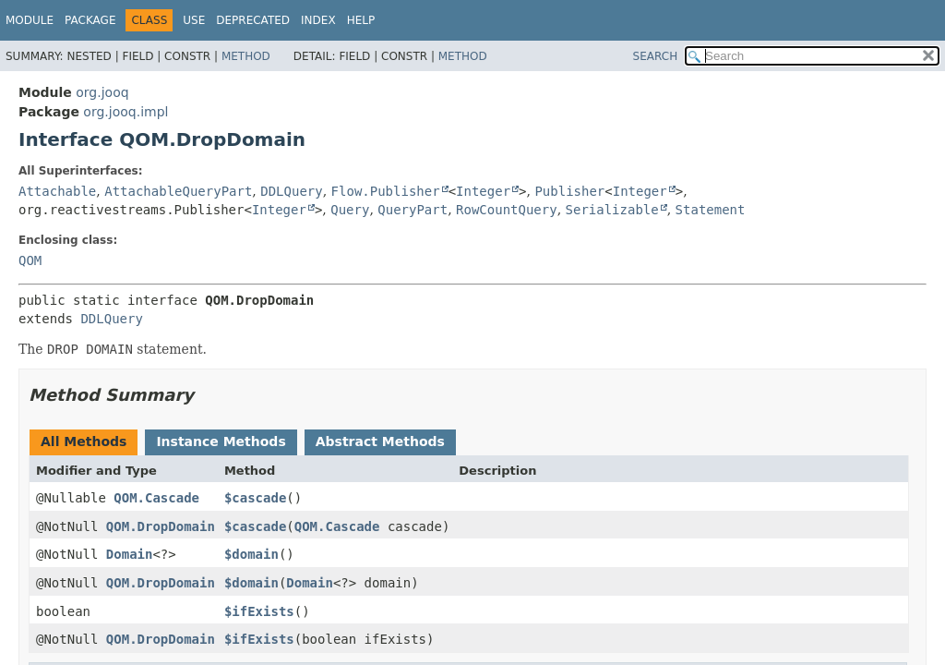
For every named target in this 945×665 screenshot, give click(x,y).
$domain (251, 554)
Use (194, 20)
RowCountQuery (506, 209)
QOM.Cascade (156, 497)
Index (318, 20)
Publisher (569, 191)
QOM (30, 260)
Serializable (612, 209)
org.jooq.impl (125, 111)
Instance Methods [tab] (220, 441)
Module (30, 20)
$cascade (255, 497)
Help (361, 20)
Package (90, 20)
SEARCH (655, 56)
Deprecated (253, 20)
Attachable (57, 191)
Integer (483, 191)
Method (245, 56)
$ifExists (259, 611)
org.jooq (102, 92)
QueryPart (412, 209)
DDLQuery (291, 191)
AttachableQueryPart (178, 191)
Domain (129, 554)
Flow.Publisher (385, 191)
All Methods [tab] (83, 441)
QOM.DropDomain (160, 526)
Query (349, 209)
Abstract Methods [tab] (380, 441)
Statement (711, 209)
